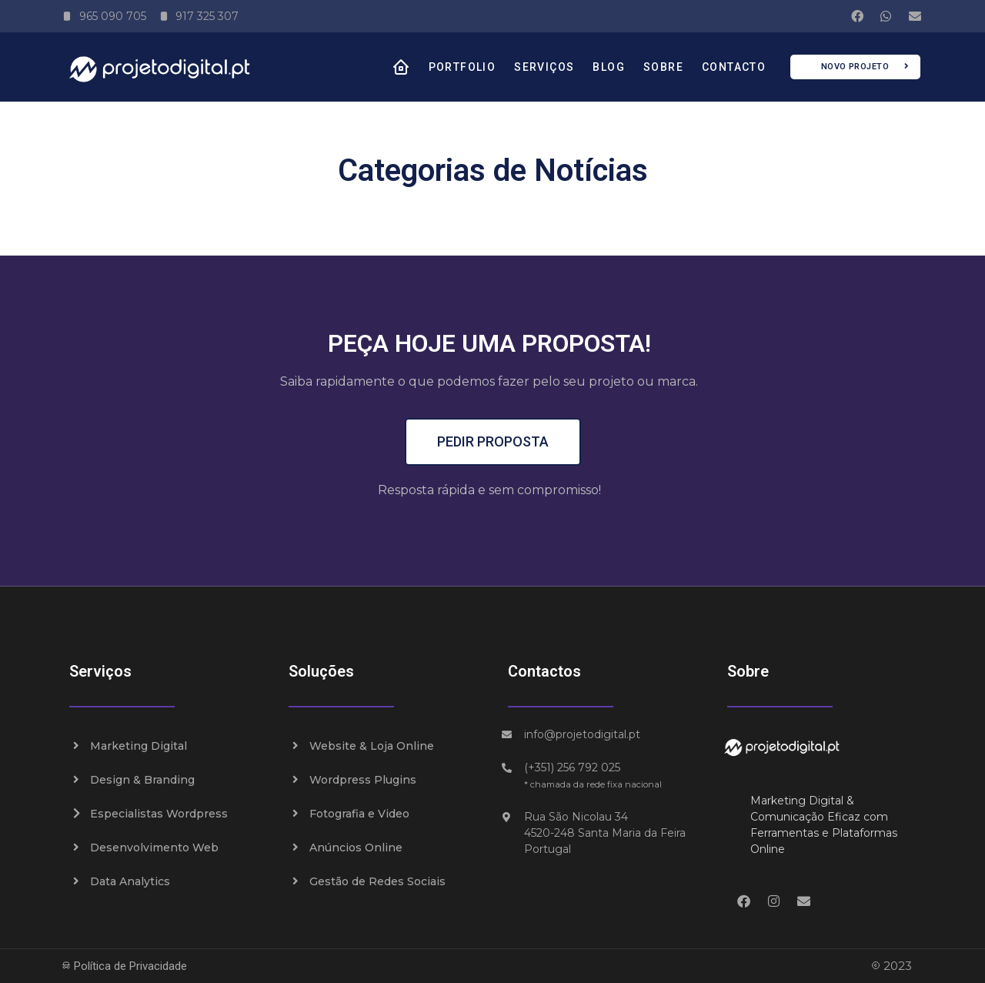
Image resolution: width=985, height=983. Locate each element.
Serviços (544, 67)
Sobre (663, 67)
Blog (609, 67)
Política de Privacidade (124, 966)
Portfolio (462, 67)
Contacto (734, 67)
